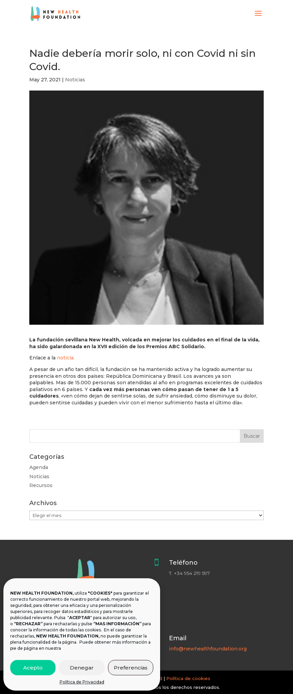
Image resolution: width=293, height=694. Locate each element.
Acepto (33, 667)
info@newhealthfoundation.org (208, 649)
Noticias (75, 80)
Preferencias (131, 667)
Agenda (38, 467)
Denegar (82, 667)
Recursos (40, 485)
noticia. (66, 358)
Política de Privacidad (82, 681)
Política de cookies (188, 678)
